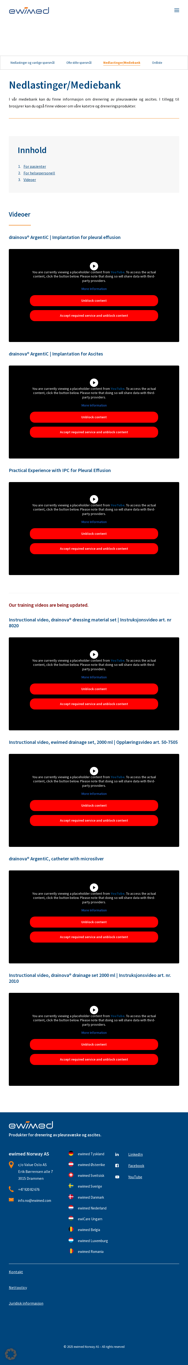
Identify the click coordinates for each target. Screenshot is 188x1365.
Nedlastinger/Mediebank (121, 63)
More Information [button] (94, 289)
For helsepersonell (39, 173)
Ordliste (157, 63)
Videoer (30, 179)
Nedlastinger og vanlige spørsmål (33, 63)
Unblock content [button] (94, 300)
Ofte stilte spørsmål (79, 63)
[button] (176, 10)
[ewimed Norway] (29, 10)
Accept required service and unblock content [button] (94, 315)
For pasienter (35, 166)
